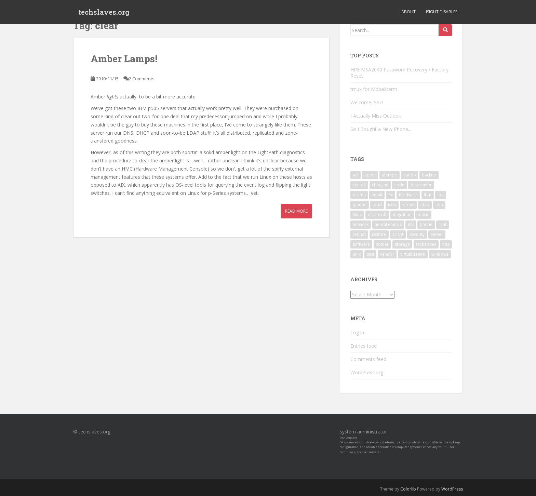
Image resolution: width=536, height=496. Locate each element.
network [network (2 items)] (360, 224)
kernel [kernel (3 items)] (408, 204)
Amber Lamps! (124, 58)
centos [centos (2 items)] (359, 185)
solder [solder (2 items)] (382, 244)
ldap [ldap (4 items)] (424, 204)
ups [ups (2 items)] (370, 254)
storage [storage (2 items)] (402, 244)
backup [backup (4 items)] (429, 175)
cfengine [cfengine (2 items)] (380, 185)
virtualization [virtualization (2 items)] (412, 254)
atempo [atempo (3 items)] (389, 175)
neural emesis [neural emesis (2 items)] (388, 224)
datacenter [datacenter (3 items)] (421, 185)
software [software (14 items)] (361, 244)
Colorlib (408, 489)
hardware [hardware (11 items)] (408, 195)
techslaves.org (104, 12)
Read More (296, 211)
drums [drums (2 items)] (359, 195)
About (408, 12)
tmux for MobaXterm (373, 89)
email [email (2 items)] (377, 195)
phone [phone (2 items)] (426, 224)
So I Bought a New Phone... (380, 129)
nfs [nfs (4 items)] (411, 224)
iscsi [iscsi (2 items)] (392, 204)
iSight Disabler (442, 12)
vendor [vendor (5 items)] (387, 254)
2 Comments (142, 79)
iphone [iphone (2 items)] (359, 204)
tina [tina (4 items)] (446, 244)
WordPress (452, 489)
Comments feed (368, 359)
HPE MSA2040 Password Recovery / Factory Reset (399, 72)
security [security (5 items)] (417, 234)
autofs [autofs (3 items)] (409, 175)
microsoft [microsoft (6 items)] (377, 214)
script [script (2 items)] (397, 234)
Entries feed (363, 346)
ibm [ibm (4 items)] (427, 195)
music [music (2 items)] (423, 214)
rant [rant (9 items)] (442, 224)
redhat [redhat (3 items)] (359, 234)
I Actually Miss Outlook (375, 115)
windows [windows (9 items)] (439, 254)
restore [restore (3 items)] (379, 234)
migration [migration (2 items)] (402, 214)
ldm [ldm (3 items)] (439, 204)
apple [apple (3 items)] (370, 175)
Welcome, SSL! (366, 102)
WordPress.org (366, 372)
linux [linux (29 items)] (357, 214)
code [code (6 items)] (399, 185)
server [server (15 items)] (437, 234)
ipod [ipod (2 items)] (377, 204)
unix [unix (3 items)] (357, 254)
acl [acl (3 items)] (355, 175)
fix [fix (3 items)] (390, 195)
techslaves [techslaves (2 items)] (426, 244)
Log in (357, 332)
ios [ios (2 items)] (440, 195)
